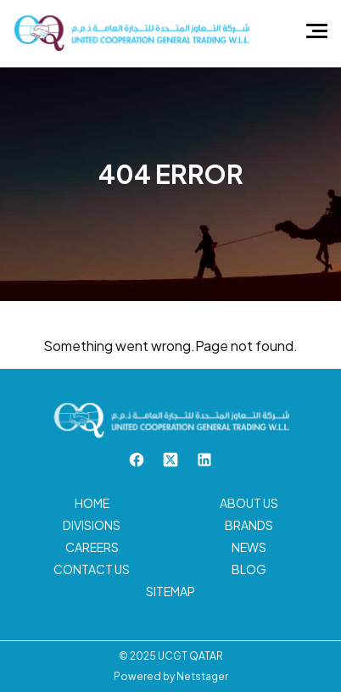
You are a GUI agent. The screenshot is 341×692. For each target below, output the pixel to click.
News (249, 547)
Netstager (202, 676)
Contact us (91, 569)
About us (249, 503)
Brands (249, 525)
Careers (92, 547)
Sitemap (170, 591)
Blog (249, 569)
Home (92, 503)
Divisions (91, 525)
